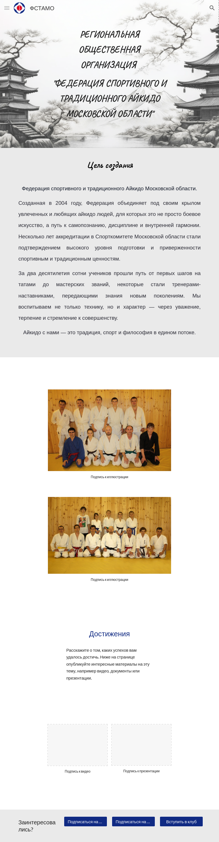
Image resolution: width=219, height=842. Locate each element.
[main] (109, 73)
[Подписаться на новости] (85, 821)
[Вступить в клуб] (181, 821)
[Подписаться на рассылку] (133, 821)
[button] (7, 8)
